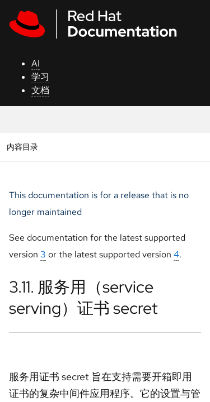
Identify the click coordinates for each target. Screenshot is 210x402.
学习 (40, 77)
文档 (40, 90)
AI (35, 63)
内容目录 (22, 146)
